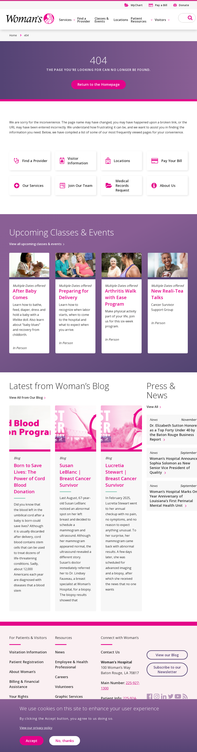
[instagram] (157, 696)
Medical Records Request (122, 185)
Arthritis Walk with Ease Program (120, 297)
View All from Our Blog (26, 397)
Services (65, 20)
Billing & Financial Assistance (24, 684)
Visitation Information (28, 652)
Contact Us (110, 652)
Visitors (160, 20)
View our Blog (167, 655)
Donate (184, 5)
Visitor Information (78, 160)
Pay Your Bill (171, 160)
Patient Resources (138, 19)
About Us (167, 185)
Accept (31, 743)
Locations (121, 20)
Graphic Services (69, 696)
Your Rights (18, 696)
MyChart (137, 5)
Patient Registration (26, 662)
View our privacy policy (36, 730)
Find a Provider (83, 19)
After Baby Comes (24, 294)
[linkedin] (164, 696)
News (60, 652)
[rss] (185, 696)
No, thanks (64, 743)
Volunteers (64, 686)
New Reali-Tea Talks (167, 294)
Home (13, 35)
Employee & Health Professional (71, 664)
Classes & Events (102, 19)
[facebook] (149, 696)
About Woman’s (22, 671)
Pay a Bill (161, 5)
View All (152, 407)
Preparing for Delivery (73, 294)
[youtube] (178, 696)
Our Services (33, 185)
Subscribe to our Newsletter (167, 669)
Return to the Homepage (98, 84)
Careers (61, 677)
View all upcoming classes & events (35, 244)
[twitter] (171, 696)
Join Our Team (80, 185)
